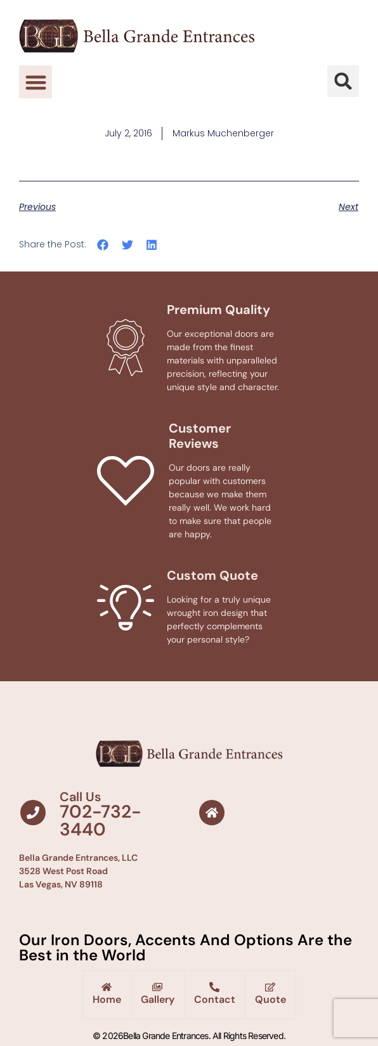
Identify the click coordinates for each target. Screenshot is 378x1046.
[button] (36, 82)
